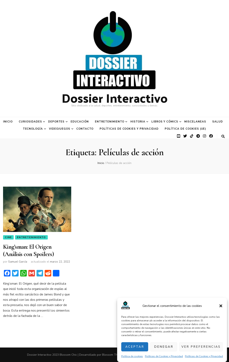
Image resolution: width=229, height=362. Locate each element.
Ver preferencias (201, 347)
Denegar (163, 347)
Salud (217, 122)
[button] (221, 306)
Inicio (8, 122)
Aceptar (134, 347)
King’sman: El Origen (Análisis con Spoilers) (28, 250)
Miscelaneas (195, 122)
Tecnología (33, 129)
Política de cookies (132, 356)
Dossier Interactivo (115, 98)
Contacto (84, 129)
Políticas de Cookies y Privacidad (164, 356)
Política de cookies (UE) (185, 129)
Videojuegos (59, 129)
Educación (80, 122)
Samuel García (17, 262)
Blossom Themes (113, 355)
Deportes (56, 122)
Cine (8, 237)
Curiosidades (30, 122)
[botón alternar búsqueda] (223, 136)
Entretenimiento (109, 122)
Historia (137, 122)
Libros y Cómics (164, 122)
